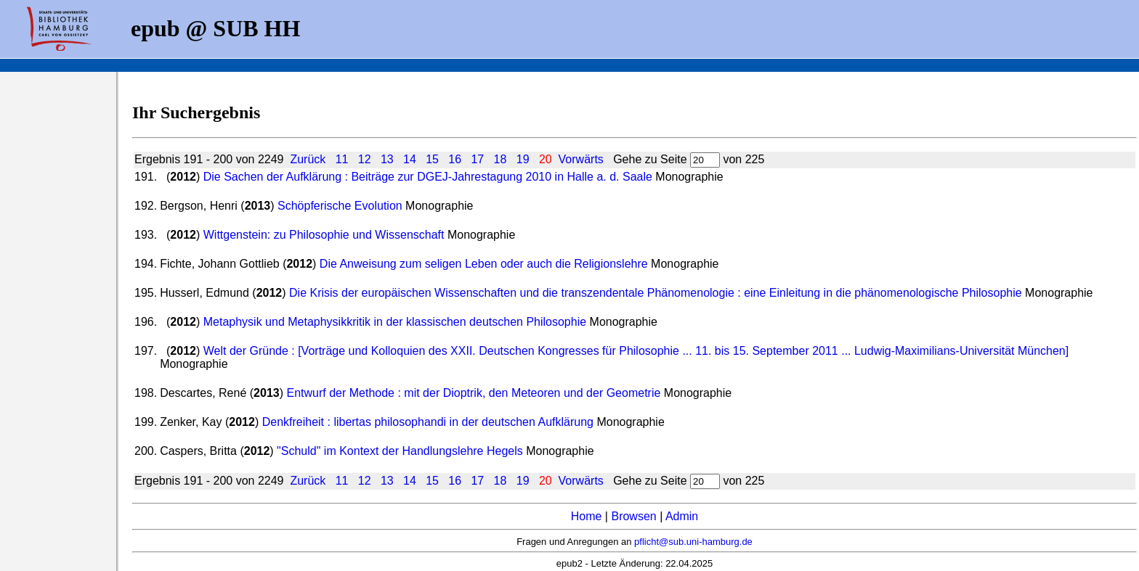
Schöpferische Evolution (339, 206)
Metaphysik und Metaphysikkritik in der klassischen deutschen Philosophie (394, 322)
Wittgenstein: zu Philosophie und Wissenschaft (325, 235)
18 (500, 159)
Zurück (307, 159)
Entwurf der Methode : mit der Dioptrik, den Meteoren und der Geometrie (473, 393)
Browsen (633, 516)
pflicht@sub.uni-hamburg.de (693, 541)
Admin (681, 516)
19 (523, 159)
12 (364, 159)
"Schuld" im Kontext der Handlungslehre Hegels (400, 451)
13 (387, 159)
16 (454, 159)
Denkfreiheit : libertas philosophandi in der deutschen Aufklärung (427, 422)
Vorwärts (581, 159)
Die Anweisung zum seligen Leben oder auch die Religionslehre (484, 264)
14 (409, 159)
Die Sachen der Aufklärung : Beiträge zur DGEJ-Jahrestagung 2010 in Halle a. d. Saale (427, 177)
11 (342, 159)
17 (477, 159)
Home (586, 516)
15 (432, 159)
